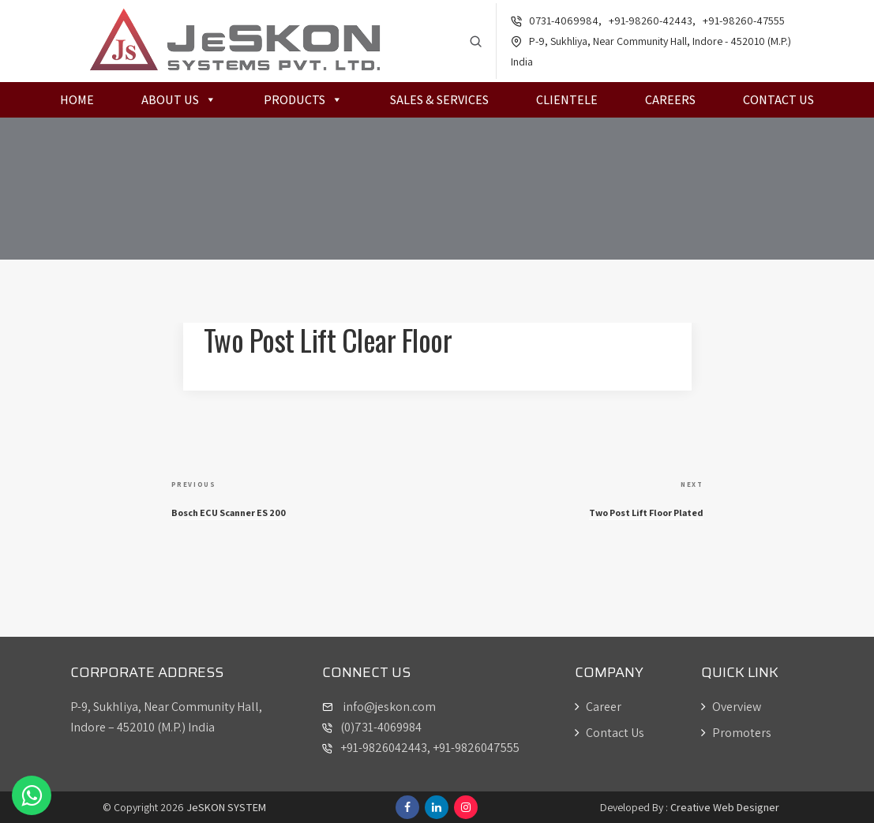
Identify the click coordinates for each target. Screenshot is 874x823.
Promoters (736, 732)
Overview (731, 706)
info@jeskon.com (388, 706)
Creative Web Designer (724, 807)
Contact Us (778, 100)
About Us (178, 100)
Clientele (567, 100)
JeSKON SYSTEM (226, 807)
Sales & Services (439, 100)
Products (303, 100)
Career (598, 706)
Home (77, 100)
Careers (670, 100)
